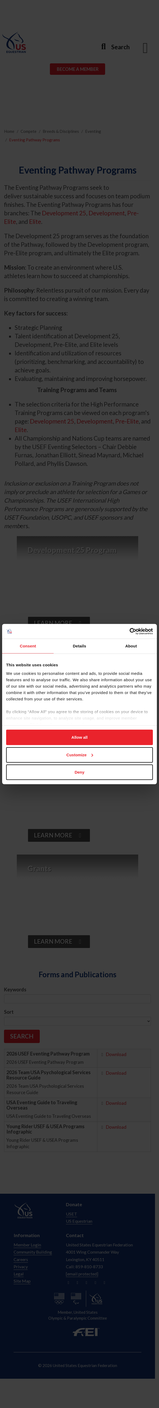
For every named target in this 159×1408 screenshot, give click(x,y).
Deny (80, 772)
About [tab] (131, 646)
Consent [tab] (28, 646)
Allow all (79, 737)
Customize (79, 754)
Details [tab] (79, 646)
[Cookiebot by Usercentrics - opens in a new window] (129, 631)
